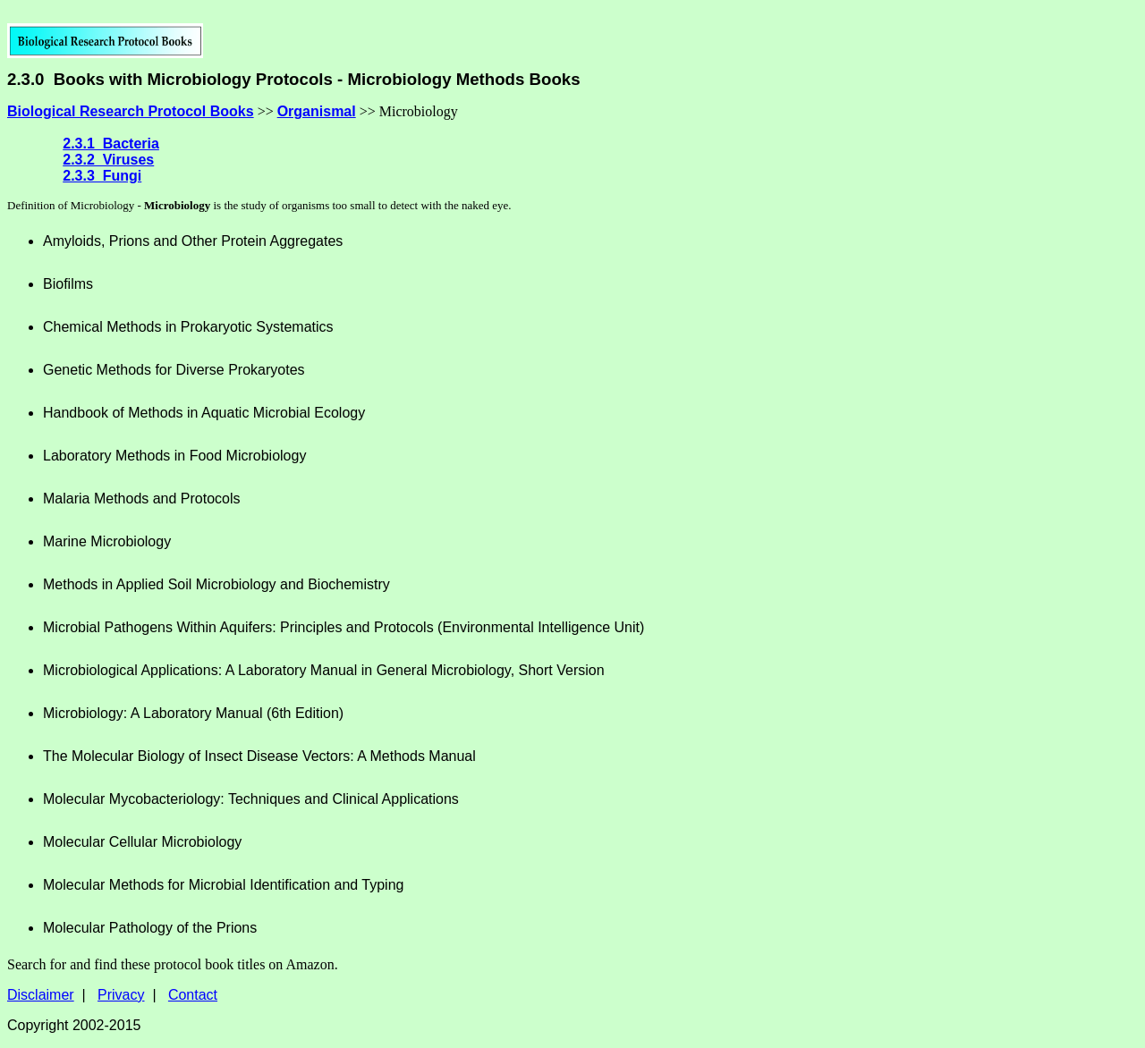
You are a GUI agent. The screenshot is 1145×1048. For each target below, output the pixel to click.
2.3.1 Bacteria (111, 143)
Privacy (121, 994)
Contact (192, 994)
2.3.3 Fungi (102, 175)
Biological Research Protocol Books (130, 111)
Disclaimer (40, 994)
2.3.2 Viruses (108, 159)
